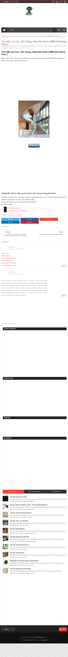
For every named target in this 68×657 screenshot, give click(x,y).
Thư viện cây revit (13, 208)
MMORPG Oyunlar (6, 257)
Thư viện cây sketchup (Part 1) (19, 542)
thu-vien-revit (17, 36)
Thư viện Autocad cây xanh (18, 494)
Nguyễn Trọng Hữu (29, 637)
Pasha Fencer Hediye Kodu (8, 260)
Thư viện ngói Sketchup (17, 526)
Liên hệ (63, 626)
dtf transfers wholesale (15, 285)
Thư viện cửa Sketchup (17, 550)
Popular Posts (14, 488)
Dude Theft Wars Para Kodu (8, 262)
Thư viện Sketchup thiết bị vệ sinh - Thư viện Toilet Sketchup (28, 502)
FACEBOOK (57, 488)
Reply (63, 263)
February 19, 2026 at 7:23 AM (15, 271)
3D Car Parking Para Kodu (8, 255)
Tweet (7, 219)
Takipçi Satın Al (5, 253)
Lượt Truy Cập (35, 488)
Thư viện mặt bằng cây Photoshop (20, 566)
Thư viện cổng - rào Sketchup (17, 211)
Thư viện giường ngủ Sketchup (19, 534)
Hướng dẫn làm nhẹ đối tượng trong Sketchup (24, 558)
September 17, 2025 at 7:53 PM (16, 246)
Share (21, 219)
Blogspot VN (45, 637)
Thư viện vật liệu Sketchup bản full (20, 510)
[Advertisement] (34, 84)
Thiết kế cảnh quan (38, 634)
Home (4, 36)
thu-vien (9, 36)
